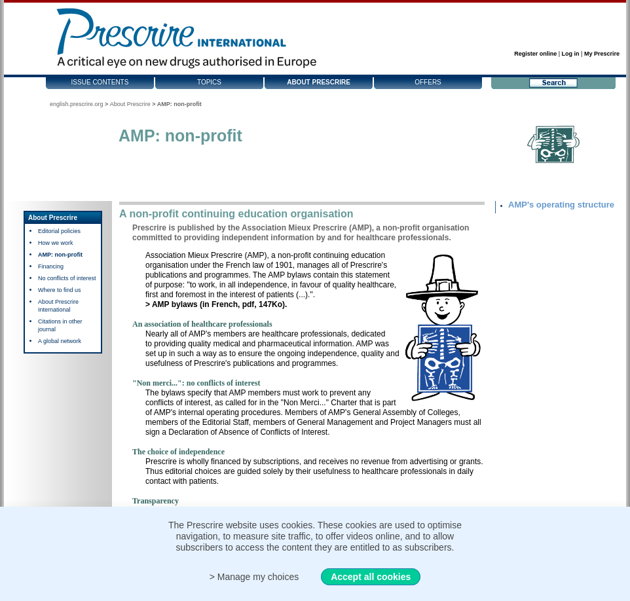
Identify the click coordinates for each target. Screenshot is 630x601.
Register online (535, 53)
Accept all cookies (371, 577)
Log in (571, 53)
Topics (209, 82)
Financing (51, 266)
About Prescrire (318, 82)
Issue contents (100, 82)
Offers (428, 82)
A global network (59, 341)
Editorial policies (59, 231)
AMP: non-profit (60, 254)
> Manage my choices (254, 577)
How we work (55, 243)
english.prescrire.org (76, 104)
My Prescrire (602, 53)
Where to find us (59, 290)
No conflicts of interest (67, 278)
